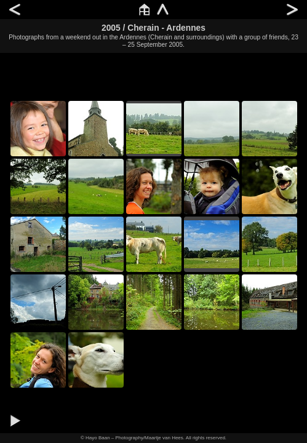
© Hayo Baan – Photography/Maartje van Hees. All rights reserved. (153, 438)
